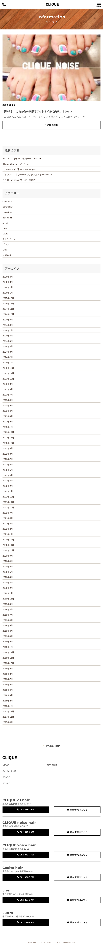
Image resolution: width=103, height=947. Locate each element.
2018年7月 (8, 679)
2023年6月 (8, 400)
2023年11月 (8, 373)
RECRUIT (52, 765)
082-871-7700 (27, 855)
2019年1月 (8, 647)
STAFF (6, 777)
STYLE (6, 783)
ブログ (6, 244)
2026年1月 (8, 292)
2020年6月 (8, 566)
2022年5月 (8, 470)
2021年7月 (8, 513)
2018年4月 (8, 690)
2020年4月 (8, 577)
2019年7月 (8, 615)
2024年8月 (8, 325)
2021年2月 (8, 529)
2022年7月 (8, 459)
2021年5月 (8, 518)
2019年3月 (8, 636)
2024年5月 (8, 341)
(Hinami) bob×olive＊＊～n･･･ (17, 164)
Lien (5, 228)
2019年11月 (8, 598)
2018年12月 (8, 652)
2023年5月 (8, 405)
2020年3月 (8, 582)
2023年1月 (8, 427)
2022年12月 (8, 432)
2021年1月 (8, 534)
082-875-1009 (27, 809)
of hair (6, 223)
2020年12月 (8, 539)
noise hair (7, 217)
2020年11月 (8, 545)
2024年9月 (8, 319)
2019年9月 (8, 604)
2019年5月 (8, 625)
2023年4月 (8, 411)
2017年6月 (8, 722)
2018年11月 (8, 658)
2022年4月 (8, 475)
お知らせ (7, 255)
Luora (5, 233)
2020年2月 (8, 588)
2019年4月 (8, 631)
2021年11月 (8, 502)
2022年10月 (8, 443)
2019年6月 (8, 620)
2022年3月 (8, 480)
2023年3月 (8, 416)
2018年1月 (8, 706)
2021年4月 (8, 523)
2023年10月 (8, 378)
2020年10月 (8, 550)
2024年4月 (8, 346)
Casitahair (7, 201)
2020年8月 (8, 561)
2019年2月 (8, 641)
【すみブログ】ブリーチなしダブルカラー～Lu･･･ (27, 174)
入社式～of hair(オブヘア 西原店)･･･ (21, 180)
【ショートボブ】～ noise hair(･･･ (19, 169)
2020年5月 (8, 572)
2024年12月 (8, 303)
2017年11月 (8, 717)
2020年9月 (8, 556)
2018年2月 (8, 700)
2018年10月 (8, 663)
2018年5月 (8, 684)
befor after (7, 207)
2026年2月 (8, 287)
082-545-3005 (27, 832)
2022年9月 (8, 448)
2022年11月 (8, 437)
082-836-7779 (27, 877)
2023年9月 (8, 384)
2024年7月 (8, 330)
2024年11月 (8, 309)
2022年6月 (8, 464)
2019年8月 (8, 609)
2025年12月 (8, 298)
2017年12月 (8, 711)
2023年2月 (8, 421)
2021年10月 (8, 507)
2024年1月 (8, 362)
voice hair (7, 212)
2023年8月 (8, 389)
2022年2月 (8, 486)
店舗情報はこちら (79, 809)
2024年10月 (8, 314)
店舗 (5, 250)
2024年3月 (8, 352)
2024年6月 (8, 335)
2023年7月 (8, 394)
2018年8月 (8, 674)
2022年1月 (8, 491)
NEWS (6, 765)
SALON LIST (9, 771)
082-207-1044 (27, 900)
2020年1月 (8, 593)
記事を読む (51, 125)
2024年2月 (8, 357)
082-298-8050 (27, 922)
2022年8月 (8, 454)
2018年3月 (8, 695)
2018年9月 (8, 668)
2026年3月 (8, 282)
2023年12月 (8, 368)
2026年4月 (8, 277)
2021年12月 (8, 496)
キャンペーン (9, 239)
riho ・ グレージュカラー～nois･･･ (22, 158)
